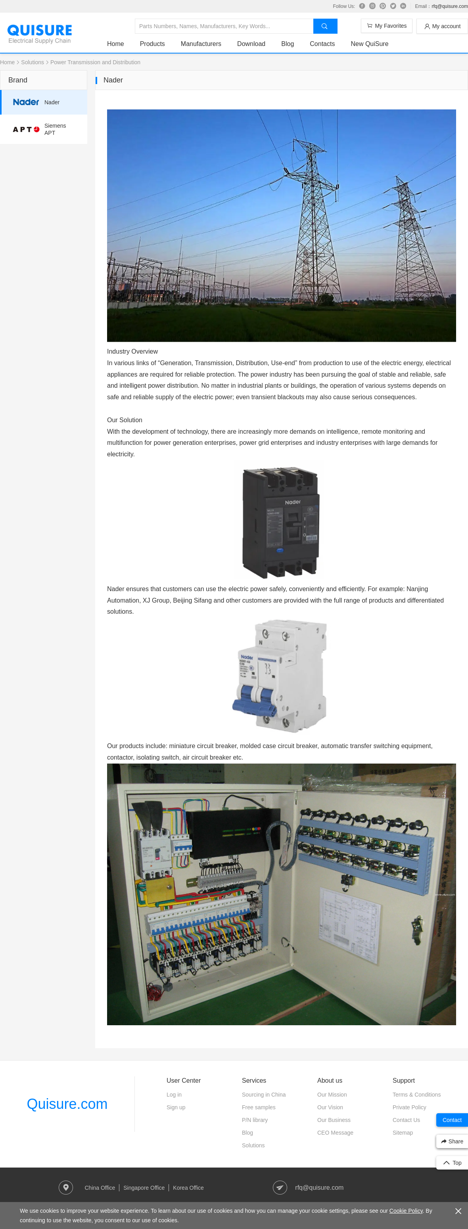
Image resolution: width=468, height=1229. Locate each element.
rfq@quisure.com (450, 6)
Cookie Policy (406, 1211)
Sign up (176, 1107)
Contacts (322, 43)
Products (152, 43)
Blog (287, 43)
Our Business (334, 1120)
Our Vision (330, 1107)
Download (251, 43)
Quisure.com (67, 1104)
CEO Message (335, 1132)
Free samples (259, 1107)
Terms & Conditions (417, 1094)
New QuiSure (369, 43)
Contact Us (406, 1120)
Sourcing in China (264, 1094)
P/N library (255, 1120)
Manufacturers (201, 43)
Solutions (32, 62)
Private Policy (409, 1107)
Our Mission (332, 1094)
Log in (174, 1094)
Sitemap (403, 1132)
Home (115, 43)
